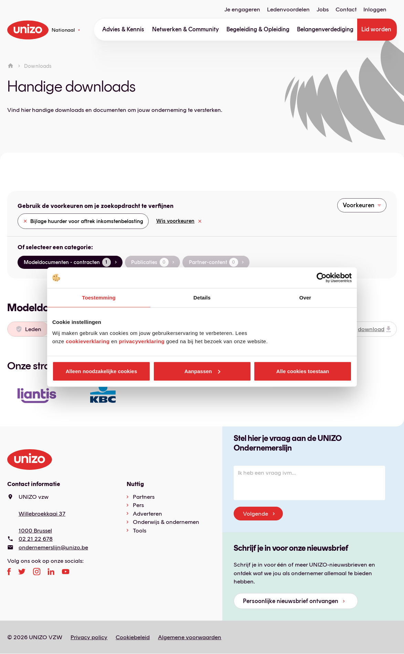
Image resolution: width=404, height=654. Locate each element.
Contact (346, 9)
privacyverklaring (141, 341)
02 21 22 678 (36, 538)
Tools (139, 530)
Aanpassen (202, 371)
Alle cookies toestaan (302, 371)
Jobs (323, 9)
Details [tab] (202, 297)
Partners (144, 496)
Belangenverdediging (325, 29)
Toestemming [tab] (99, 297)
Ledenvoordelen (288, 9)
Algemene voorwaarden (189, 637)
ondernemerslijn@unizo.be (53, 547)
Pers (138, 505)
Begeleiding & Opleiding (257, 29)
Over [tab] (305, 297)
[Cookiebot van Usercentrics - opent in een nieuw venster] (321, 278)
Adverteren (147, 513)
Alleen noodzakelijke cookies (101, 371)
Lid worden (376, 29)
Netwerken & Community (185, 29)
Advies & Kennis (123, 29)
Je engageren (242, 9)
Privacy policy (89, 637)
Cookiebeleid (133, 637)
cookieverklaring (87, 341)
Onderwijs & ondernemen (166, 521)
